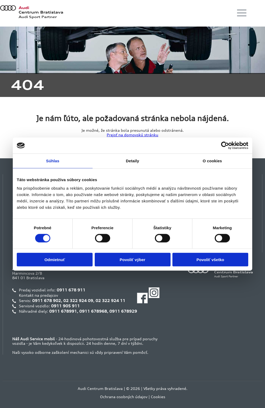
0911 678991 (63, 311)
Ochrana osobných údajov (123, 396)
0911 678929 (123, 311)
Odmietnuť (54, 259)
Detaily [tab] (132, 161)
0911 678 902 (46, 300)
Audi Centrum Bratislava (100, 388)
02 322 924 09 (78, 300)
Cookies (158, 396)
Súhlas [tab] (52, 161)
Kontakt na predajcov (38, 295)
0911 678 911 (71, 289)
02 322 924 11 (110, 300)
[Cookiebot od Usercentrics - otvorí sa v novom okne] (225, 146)
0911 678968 (93, 311)
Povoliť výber (132, 259)
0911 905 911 (65, 305)
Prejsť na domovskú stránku (132, 135)
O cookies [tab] (212, 161)
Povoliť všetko (210, 259)
